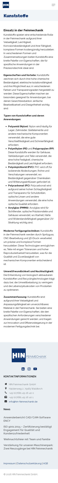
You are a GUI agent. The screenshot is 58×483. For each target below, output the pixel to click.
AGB (45, 463)
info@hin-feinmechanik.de (23, 401)
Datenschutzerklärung (29, 463)
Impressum (9, 463)
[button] (53, 4)
